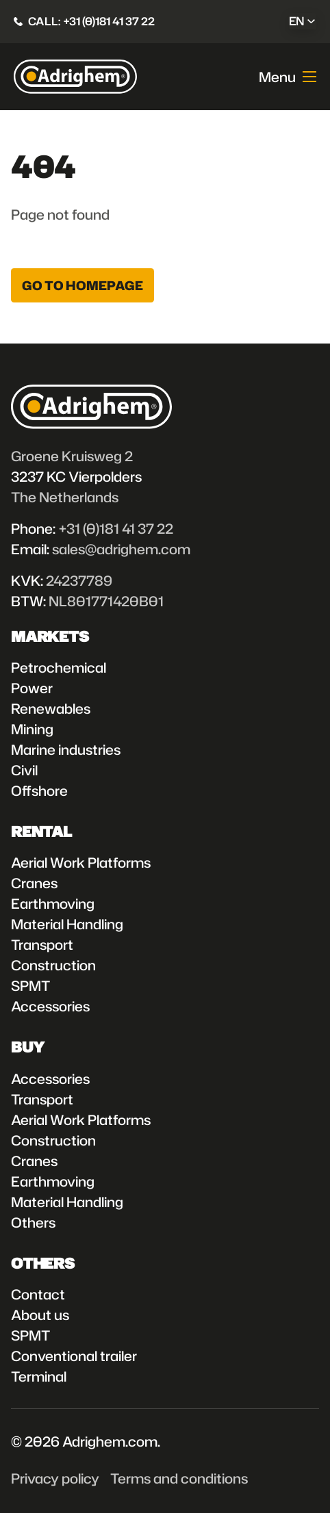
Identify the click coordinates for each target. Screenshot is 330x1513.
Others (33, 1222)
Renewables (50, 708)
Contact (38, 1294)
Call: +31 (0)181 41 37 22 (91, 21)
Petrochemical (58, 667)
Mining (32, 728)
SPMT (30, 985)
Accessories (50, 1006)
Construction (53, 964)
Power (32, 687)
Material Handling (67, 923)
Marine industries (65, 749)
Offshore (39, 790)
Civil (24, 769)
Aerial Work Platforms (81, 862)
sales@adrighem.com (121, 548)
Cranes (34, 882)
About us (40, 1314)
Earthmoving (52, 903)
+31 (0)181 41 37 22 (115, 528)
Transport (42, 944)
